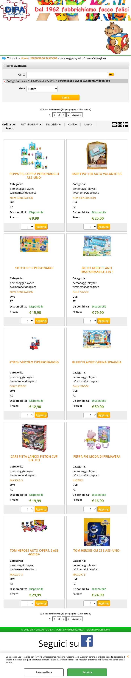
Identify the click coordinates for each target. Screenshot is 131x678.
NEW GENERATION (21, 198)
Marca (22, 88)
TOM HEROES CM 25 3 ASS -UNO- (96, 550)
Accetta (87, 672)
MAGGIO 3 (16, 480)
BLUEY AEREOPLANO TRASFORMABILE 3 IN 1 (97, 270)
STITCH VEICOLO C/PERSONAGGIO (34, 362)
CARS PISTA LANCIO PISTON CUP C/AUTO (34, 458)
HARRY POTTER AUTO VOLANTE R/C (96, 174)
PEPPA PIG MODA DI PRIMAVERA (96, 456)
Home (24, 80)
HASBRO (78, 480)
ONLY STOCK (81, 292)
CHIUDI (128, 656)
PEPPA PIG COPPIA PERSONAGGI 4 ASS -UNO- (34, 175)
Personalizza (44, 672)
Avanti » (76, 114)
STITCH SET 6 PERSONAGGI (34, 268)
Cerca (21, 74)
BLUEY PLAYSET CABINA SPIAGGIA (96, 362)
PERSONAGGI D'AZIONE (42, 80)
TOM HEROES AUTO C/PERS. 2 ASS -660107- (34, 552)
